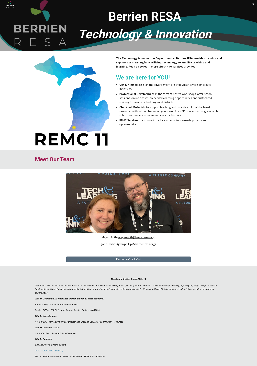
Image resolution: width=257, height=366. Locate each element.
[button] (253, 5)
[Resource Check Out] (128, 259)
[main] (144, 25)
